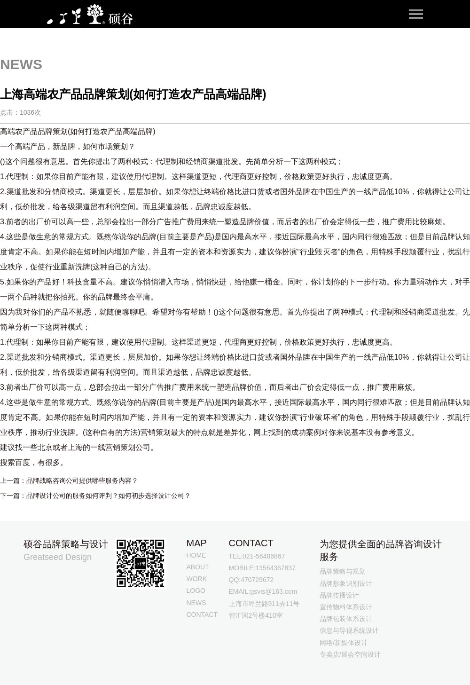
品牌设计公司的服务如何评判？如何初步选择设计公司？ (108, 495)
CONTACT (202, 614)
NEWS (196, 602)
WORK (197, 579)
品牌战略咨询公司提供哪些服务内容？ (82, 480)
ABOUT (198, 567)
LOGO (196, 590)
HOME (196, 555)
